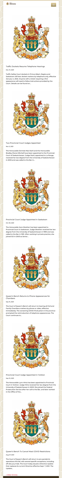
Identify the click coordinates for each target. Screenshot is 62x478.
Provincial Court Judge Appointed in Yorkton (25, 375)
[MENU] (53, 4)
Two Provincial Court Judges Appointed (23, 143)
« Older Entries (11, 475)
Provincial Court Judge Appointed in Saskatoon (26, 220)
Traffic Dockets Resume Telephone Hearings (25, 66)
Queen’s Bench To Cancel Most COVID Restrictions (28, 451)
